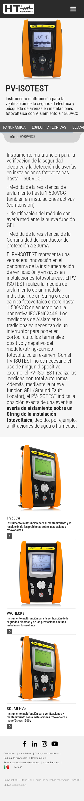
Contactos (9, 753)
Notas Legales (51, 762)
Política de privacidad (15, 758)
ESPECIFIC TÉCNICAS (49, 127)
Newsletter (25, 753)
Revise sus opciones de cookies (21, 762)
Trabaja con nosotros (47, 753)
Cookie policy (38, 758)
